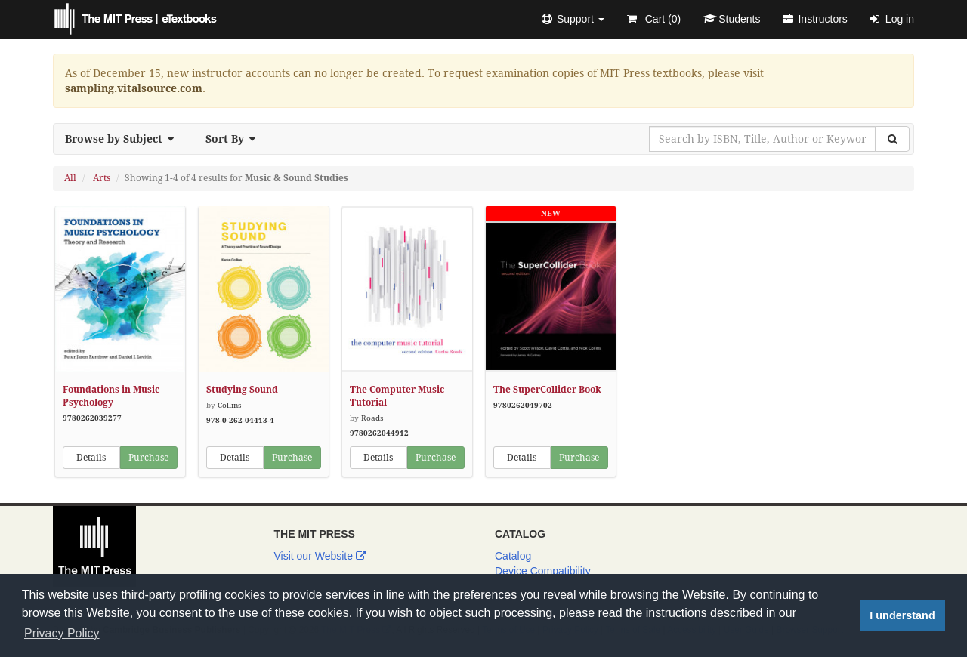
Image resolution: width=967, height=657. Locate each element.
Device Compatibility (543, 571)
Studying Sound (242, 389)
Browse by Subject (124, 139)
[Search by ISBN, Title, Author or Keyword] (762, 139)
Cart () (654, 19)
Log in (892, 19)
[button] (573, 19)
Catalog (513, 556)
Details (91, 457)
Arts (101, 178)
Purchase (148, 457)
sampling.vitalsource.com (133, 88)
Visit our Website (320, 556)
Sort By (234, 139)
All (70, 178)
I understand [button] (902, 615)
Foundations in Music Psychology (111, 396)
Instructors (815, 19)
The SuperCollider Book (547, 389)
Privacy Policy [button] (62, 633)
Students (731, 19)
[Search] (892, 139)
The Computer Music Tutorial (397, 396)
